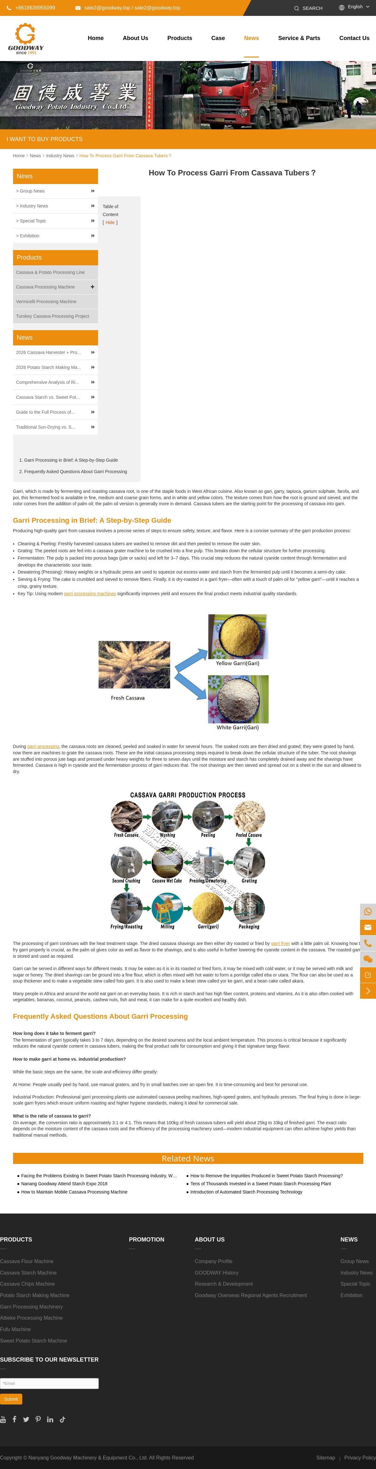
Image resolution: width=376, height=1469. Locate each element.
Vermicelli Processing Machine (46, 301)
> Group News (30, 191)
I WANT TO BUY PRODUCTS (45, 139)
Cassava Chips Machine (27, 1284)
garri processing (43, 746)
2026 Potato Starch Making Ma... (48, 367)
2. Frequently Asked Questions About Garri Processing (73, 471)
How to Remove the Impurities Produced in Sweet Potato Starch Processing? (266, 1175)
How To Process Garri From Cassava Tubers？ (126, 155)
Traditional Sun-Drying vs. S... (45, 427)
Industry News (60, 155)
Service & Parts (299, 38)
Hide (110, 222)
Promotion (146, 1239)
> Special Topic (31, 220)
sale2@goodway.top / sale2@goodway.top (127, 7)
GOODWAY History (217, 1272)
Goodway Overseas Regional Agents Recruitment (251, 1295)
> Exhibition (27, 235)
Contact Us (354, 38)
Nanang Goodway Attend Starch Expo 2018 (64, 1183)
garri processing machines (90, 593)
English (355, 6)
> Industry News (32, 205)
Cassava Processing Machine (56, 287)
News (251, 38)
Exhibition (352, 1295)
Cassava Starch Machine (28, 1272)
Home (96, 38)
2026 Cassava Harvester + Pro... (48, 352)
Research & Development (224, 1284)
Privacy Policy (360, 1457)
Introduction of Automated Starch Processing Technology (246, 1192)
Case (218, 38)
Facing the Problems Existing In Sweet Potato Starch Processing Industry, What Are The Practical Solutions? (99, 1175)
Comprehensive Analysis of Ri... (47, 382)
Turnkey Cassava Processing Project (52, 316)
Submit (11, 1399)
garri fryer (280, 943)
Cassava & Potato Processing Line (50, 272)
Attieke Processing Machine (31, 1318)
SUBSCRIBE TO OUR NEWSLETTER (49, 1360)
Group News (355, 1261)
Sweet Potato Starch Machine (33, 1340)
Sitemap (325, 1457)
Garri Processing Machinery (31, 1306)
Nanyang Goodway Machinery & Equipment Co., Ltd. (88, 1457)
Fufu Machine (15, 1329)
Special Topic (356, 1284)
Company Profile (213, 1261)
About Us (135, 38)
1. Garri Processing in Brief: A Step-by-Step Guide (68, 460)
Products (179, 38)
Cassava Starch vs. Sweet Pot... (48, 397)
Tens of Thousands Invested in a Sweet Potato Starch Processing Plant (260, 1183)
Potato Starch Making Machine (34, 1295)
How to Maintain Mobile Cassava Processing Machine (74, 1192)
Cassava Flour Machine (26, 1261)
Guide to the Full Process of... (45, 412)
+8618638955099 (30, 7)
